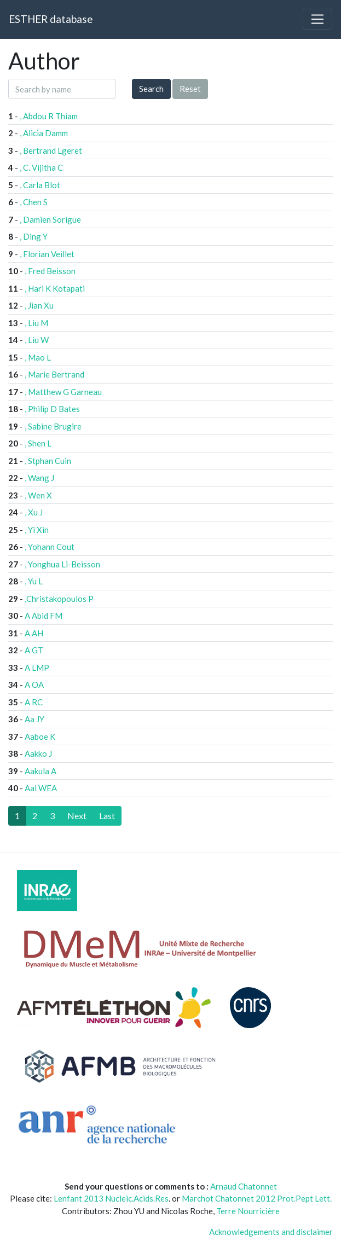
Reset (190, 89)
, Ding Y (34, 236)
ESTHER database (51, 19)
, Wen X (38, 495)
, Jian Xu (39, 305)
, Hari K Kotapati (55, 288)
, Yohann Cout (49, 547)
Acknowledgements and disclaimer (271, 1232)
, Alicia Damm (44, 133)
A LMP (37, 667)
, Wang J (39, 478)
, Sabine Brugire (53, 426)
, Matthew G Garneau (63, 392)
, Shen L (38, 443)
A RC (34, 702)
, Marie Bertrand (54, 374)
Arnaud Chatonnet (243, 1186)
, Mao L (38, 357)
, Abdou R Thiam (49, 116)
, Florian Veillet (47, 254)
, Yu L (34, 581)
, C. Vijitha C (41, 167)
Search (151, 89)
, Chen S (34, 202)
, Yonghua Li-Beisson (62, 564)
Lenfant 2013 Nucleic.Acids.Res (111, 1198)
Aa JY (34, 719)
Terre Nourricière (248, 1211)
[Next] (77, 816)
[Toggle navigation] (317, 19)
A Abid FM (43, 615)
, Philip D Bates (52, 409)
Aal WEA (41, 788)
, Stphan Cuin (48, 461)
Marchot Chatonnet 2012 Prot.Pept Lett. (257, 1198)
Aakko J (38, 753)
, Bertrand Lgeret (51, 150)
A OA (34, 684)
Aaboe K (40, 736)
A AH (34, 633)
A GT (34, 650)
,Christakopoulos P (59, 599)
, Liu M (36, 323)
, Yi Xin (37, 530)
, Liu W (37, 340)
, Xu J (34, 512)
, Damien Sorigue (50, 219)
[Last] (107, 816)
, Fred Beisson (50, 271)
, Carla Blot (40, 185)
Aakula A (40, 771)
